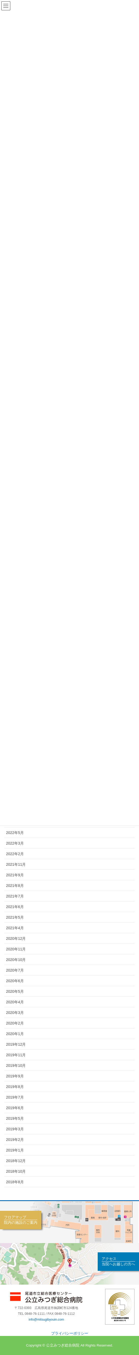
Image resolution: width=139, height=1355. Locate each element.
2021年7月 (15, 896)
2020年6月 (15, 981)
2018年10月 (16, 1171)
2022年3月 (15, 843)
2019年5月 (15, 1118)
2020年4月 (15, 1002)
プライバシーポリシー (69, 1333)
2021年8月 (15, 885)
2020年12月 (16, 938)
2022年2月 (15, 854)
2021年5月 (15, 917)
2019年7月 (15, 1097)
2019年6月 (15, 1108)
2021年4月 (15, 928)
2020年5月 (15, 991)
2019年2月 (15, 1140)
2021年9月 (15, 875)
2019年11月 (16, 1055)
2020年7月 (15, 970)
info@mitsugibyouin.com (46, 1319)
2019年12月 (16, 1044)
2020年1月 (15, 1034)
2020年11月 (16, 949)
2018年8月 (15, 1182)
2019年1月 (15, 1150)
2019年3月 (15, 1129)
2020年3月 (15, 1012)
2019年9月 (15, 1076)
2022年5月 (15, 833)
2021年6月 (15, 907)
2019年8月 (15, 1087)
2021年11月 (16, 864)
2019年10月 (16, 1065)
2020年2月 (15, 1023)
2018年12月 (16, 1161)
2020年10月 (16, 960)
